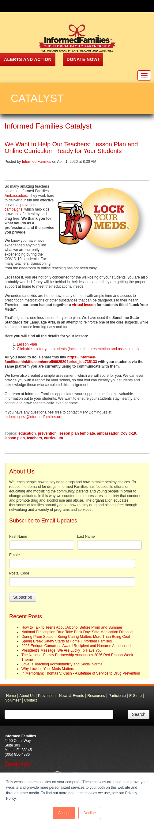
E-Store (135, 696)
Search (138, 714)
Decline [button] (90, 813)
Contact (30, 700)
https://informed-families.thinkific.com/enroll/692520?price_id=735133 (51, 359)
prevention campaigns (21, 207)
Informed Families (36, 161)
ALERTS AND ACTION (27, 59)
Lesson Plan (27, 344)
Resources (96, 696)
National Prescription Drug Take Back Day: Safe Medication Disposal (77, 632)
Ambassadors (16, 195)
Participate (117, 696)
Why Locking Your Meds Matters (47, 669)
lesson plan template (76, 433)
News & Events (71, 696)
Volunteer (13, 700)
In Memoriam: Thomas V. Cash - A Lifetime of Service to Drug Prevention (80, 673)
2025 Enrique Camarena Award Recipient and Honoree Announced (76, 646)
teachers (34, 438)
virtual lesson (83, 305)
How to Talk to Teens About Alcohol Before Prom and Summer (71, 627)
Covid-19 (128, 433)
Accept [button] (63, 813)
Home (11, 696)
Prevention (46, 696)
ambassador (107, 433)
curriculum (53, 438)
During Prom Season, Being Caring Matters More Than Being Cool (75, 636)
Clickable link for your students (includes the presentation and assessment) (78, 349)
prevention (47, 433)
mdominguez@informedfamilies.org (33, 417)
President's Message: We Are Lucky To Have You (61, 650)
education (27, 433)
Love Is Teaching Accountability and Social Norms (62, 664)
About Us (26, 696)
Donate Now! (83, 59)
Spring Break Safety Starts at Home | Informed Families (66, 641)
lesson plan (15, 438)
